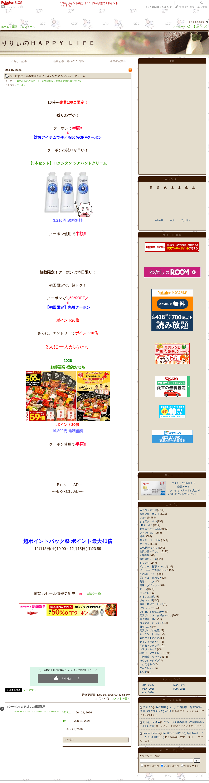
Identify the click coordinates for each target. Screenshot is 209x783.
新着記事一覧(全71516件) (68, 61)
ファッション (147, 532)
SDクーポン (146, 525)
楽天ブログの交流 (150, 630)
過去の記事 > (118, 61)
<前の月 (159, 220)
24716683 (196, 22)
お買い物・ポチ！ (150, 513)
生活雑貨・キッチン (151, 656)
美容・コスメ (147, 581)
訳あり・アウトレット (152, 653)
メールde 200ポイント (153, 570)
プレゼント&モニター (152, 611)
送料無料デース (148, 559)
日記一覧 (93, 593)
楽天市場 (202, 7)
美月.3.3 (147, 707)
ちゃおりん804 (151, 722)
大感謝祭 (145, 555)
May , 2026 (148, 688)
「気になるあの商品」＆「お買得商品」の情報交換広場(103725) (47, 81)
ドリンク (145, 562)
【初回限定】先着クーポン (67, 307)
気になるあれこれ (150, 638)
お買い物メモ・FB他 (151, 604)
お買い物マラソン (150, 551)
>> (159, 7)
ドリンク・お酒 (14, 6)
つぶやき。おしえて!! (152, 622)
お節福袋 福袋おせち (67, 367)
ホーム (5, 26)
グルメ (143, 517)
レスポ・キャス (148, 649)
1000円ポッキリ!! (149, 547)
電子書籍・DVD (148, 619)
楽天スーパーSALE (150, 528)
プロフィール (27, 26)
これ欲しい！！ (148, 574)
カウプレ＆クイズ (150, 660)
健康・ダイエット (150, 585)
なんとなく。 (147, 668)
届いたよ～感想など (151, 577)
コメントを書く (120, 698)
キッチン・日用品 (150, 634)
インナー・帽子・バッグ (153, 566)
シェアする (30, 689)
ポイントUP (146, 600)
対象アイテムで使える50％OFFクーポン (68, 137)
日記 (14, 26)
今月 (172, 220)
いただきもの (147, 664)
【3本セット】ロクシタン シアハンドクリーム (68, 163)
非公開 (143, 671)
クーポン (21, 85)
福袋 (142, 536)
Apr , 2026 (148, 692)
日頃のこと (146, 626)
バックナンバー (172, 679)
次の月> (185, 220)
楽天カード (172, 475)
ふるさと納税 (147, 596)
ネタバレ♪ (145, 592)
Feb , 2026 (179, 688)
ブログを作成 (186, 7)
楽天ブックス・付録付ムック (156, 615)
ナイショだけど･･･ (150, 641)
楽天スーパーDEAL (150, 540)
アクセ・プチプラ (150, 645)
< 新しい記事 (19, 61)
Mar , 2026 (179, 685)
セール (143, 589)
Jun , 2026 (148, 685)
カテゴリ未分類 (148, 510)
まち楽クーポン (148, 521)
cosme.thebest (151, 733)
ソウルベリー (147, 607)
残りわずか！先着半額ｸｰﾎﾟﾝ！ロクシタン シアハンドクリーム (47, 76)
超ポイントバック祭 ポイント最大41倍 (67, 541)
